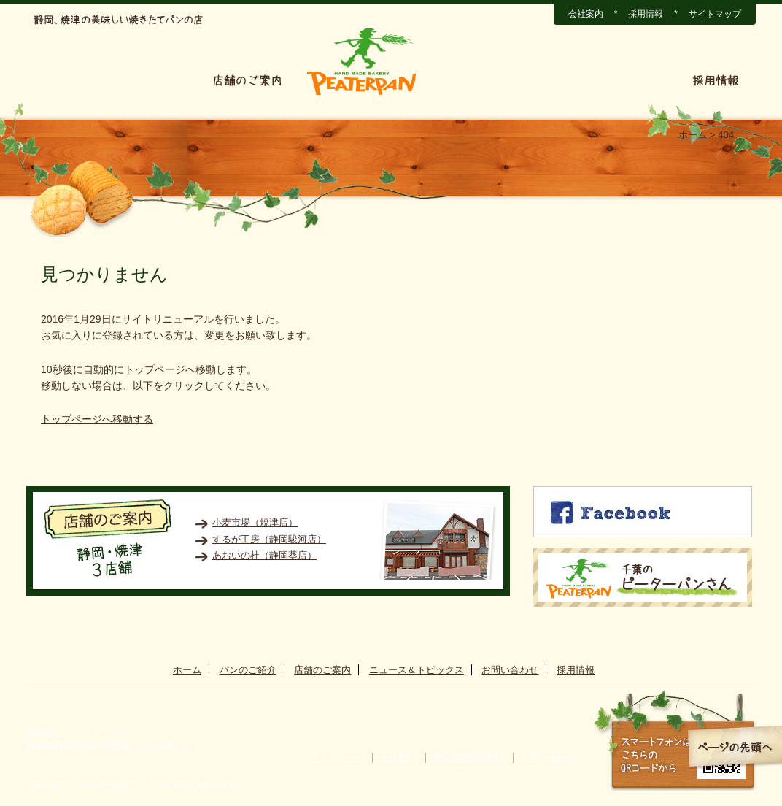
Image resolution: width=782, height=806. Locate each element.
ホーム (60, 80)
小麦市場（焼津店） (255, 522)
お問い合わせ (624, 80)
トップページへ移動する (97, 419)
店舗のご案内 (247, 80)
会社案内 (585, 14)
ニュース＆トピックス (498, 80)
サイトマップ (715, 14)
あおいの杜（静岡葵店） (264, 555)
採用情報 (645, 14)
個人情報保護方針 (468, 758)
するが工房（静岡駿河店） (269, 539)
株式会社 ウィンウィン (78, 732)
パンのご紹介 (145, 80)
